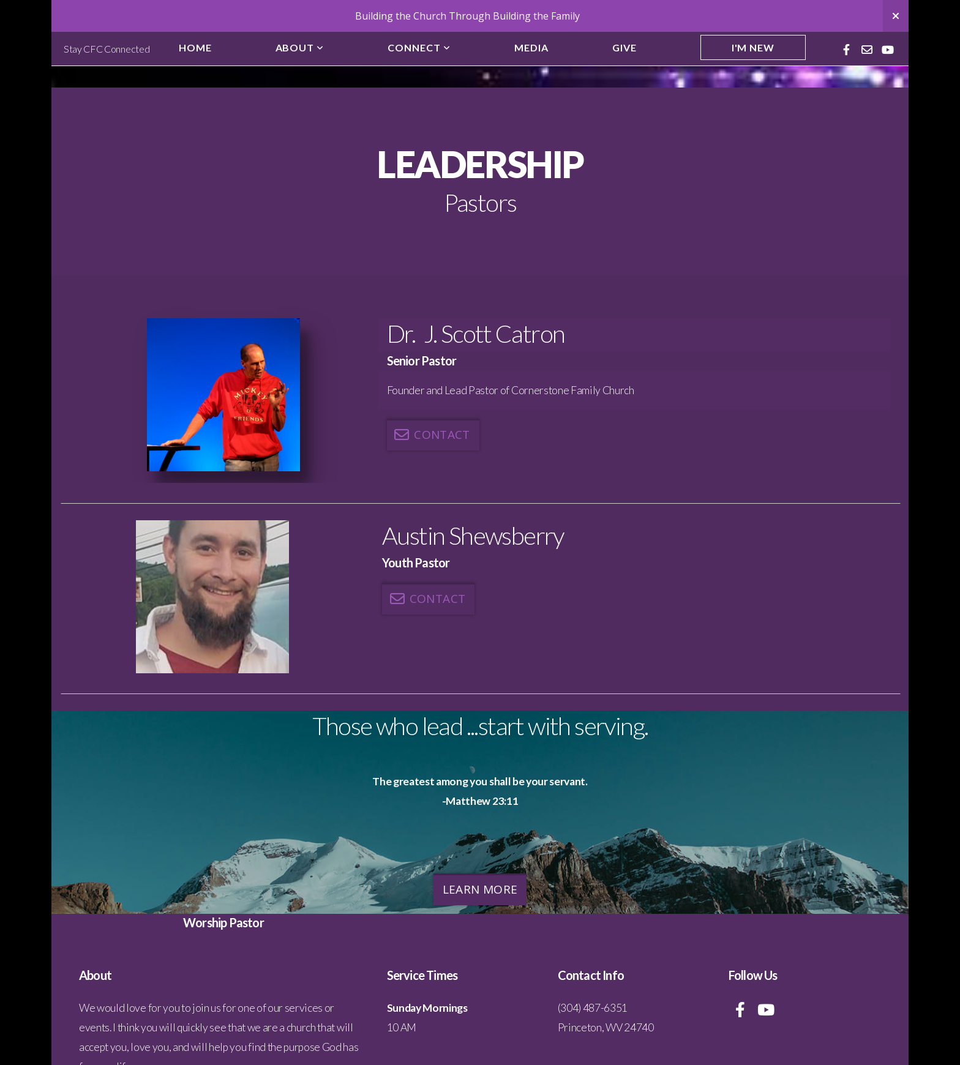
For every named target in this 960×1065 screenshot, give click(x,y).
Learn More (480, 889)
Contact (431, 435)
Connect (419, 47)
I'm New (753, 47)
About (300, 47)
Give (624, 47)
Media (531, 47)
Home (195, 47)
